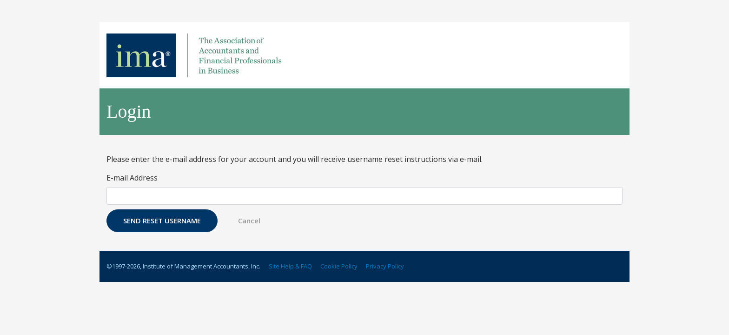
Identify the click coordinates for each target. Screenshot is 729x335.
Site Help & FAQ (290, 266)
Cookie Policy (339, 266)
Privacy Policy (385, 266)
